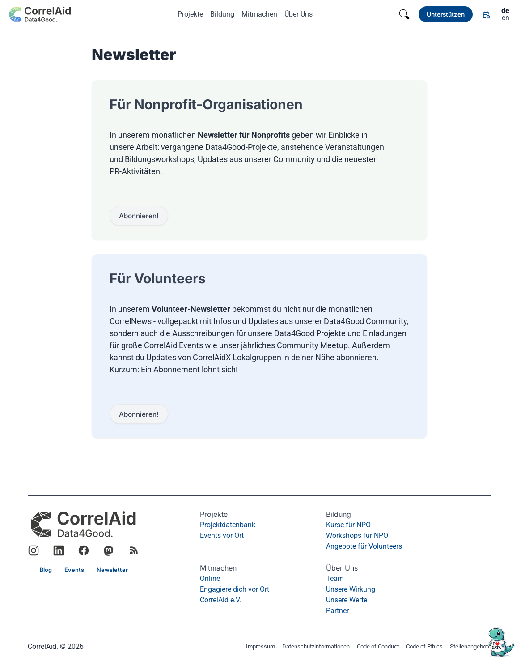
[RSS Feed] (133, 550)
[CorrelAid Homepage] (84, 524)
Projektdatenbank (227, 524)
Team (335, 578)
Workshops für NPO (357, 535)
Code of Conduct (378, 647)
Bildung (222, 14)
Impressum (260, 647)
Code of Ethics (424, 647)
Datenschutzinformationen (316, 647)
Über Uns (298, 14)
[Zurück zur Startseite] (40, 14)
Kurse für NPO (348, 524)
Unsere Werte (346, 600)
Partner (337, 610)
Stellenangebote (470, 647)
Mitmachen (259, 14)
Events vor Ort (222, 535)
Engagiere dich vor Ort (234, 589)
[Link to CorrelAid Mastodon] (108, 550)
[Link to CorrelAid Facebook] (83, 550)
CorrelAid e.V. (220, 600)
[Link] (446, 14)
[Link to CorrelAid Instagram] (33, 550)
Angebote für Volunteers (364, 546)
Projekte (190, 14)
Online (210, 578)
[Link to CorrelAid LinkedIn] (58, 550)
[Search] (404, 14)
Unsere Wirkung (350, 589)
